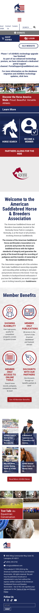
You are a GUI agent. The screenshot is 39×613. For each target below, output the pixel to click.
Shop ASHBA (8, 38)
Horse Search (9, 141)
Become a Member (29, 140)
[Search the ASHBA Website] (27, 27)
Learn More (9, 109)
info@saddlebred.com (14, 565)
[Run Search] (34, 27)
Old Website (28, 46)
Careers (15, 26)
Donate (21, 32)
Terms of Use (21, 589)
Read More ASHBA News (19, 479)
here (26, 76)
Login (31, 38)
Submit (7, 609)
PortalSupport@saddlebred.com (23, 66)
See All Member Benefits (19, 399)
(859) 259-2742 (12, 562)
